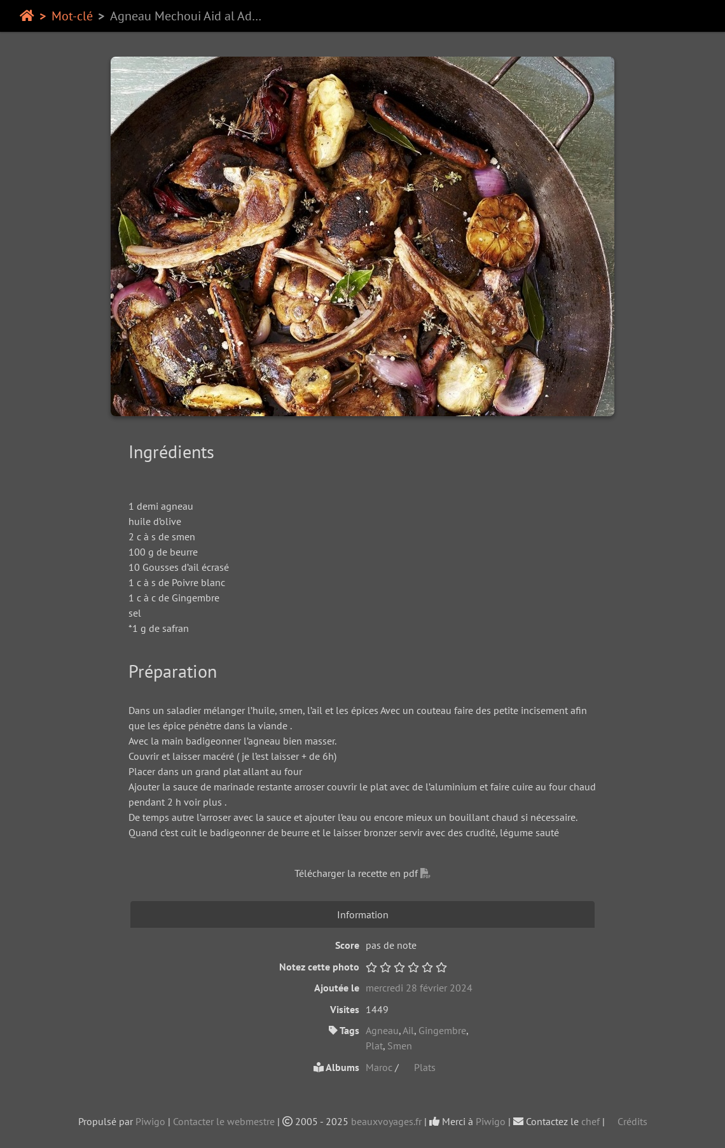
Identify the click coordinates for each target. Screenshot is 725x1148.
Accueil (27, 15)
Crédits (627, 1121)
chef (590, 1121)
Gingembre (442, 1030)
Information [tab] (363, 914)
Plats (418, 1067)
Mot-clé (72, 16)
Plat (374, 1045)
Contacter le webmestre (224, 1121)
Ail (408, 1030)
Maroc (380, 1067)
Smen (399, 1045)
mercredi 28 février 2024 (419, 987)
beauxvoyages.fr (386, 1121)
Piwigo (150, 1121)
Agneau (382, 1030)
